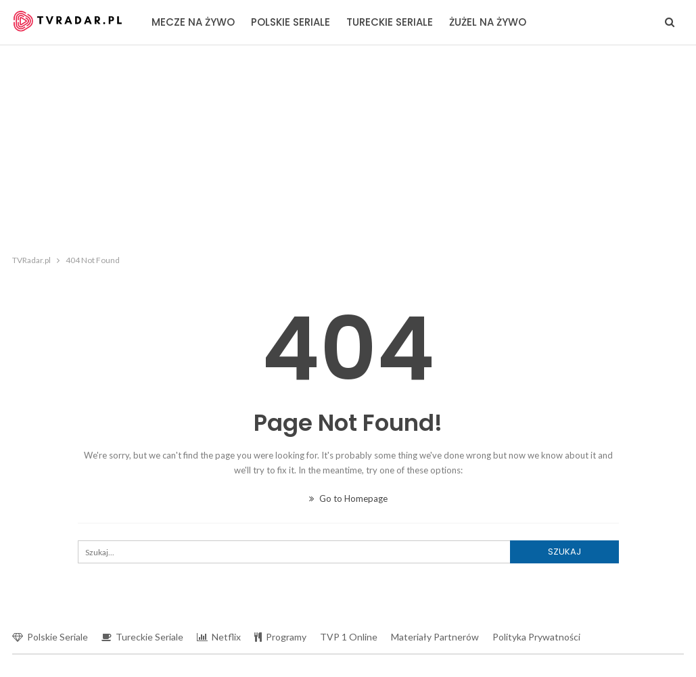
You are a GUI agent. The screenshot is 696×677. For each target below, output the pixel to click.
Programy (280, 637)
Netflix (219, 637)
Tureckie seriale (389, 22)
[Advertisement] (348, 146)
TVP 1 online (348, 637)
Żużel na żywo (487, 22)
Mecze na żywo (193, 22)
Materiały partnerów (435, 637)
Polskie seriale (290, 22)
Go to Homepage (348, 498)
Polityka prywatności (536, 637)
